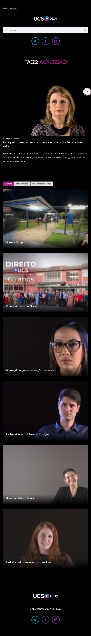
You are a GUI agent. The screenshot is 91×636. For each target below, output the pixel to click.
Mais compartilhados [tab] (41, 183)
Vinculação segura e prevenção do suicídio (30, 370)
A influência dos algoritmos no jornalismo (28, 562)
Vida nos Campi (14, 242)
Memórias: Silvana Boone (20, 498)
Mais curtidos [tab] (22, 183)
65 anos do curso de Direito (21, 306)
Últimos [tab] (8, 183)
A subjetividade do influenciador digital (27, 434)
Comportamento (13, 138)
